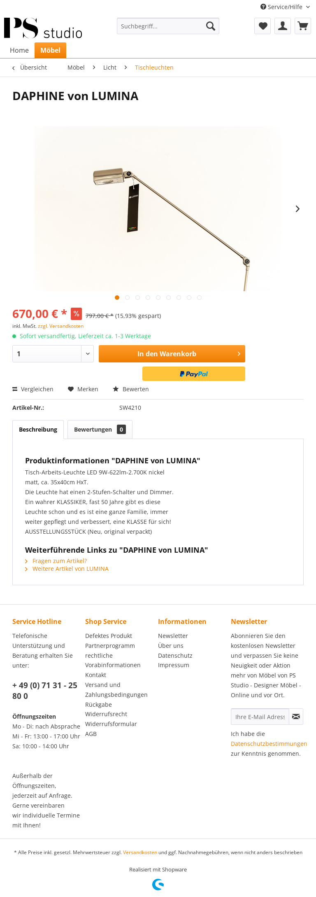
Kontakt (95, 675)
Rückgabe (98, 704)
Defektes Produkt (108, 636)
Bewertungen (100, 429)
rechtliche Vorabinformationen (113, 660)
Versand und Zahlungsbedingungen (116, 689)
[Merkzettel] (262, 26)
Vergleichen (32, 389)
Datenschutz (175, 655)
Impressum (173, 665)
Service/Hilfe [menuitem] (282, 7)
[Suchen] (210, 26)
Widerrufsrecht (106, 714)
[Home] (19, 50)
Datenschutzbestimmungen (269, 744)
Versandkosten (140, 852)
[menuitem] (168, 26)
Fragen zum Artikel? (56, 561)
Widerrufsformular (111, 724)
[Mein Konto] (282, 26)
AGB (91, 734)
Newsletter (173, 636)
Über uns (171, 645)
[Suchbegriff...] (168, 26)
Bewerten (131, 389)
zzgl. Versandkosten (61, 325)
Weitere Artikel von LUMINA (67, 568)
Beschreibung (38, 429)
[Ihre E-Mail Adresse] (260, 716)
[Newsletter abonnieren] (296, 716)
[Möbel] (50, 50)
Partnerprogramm (110, 645)
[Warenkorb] (303, 26)
